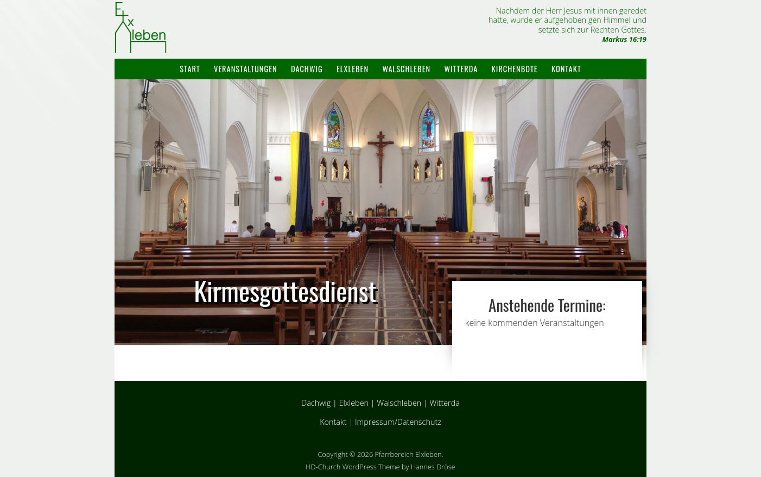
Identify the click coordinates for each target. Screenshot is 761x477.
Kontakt (566, 68)
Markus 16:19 (624, 39)
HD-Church (323, 467)
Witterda (461, 68)
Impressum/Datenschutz (398, 422)
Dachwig (307, 68)
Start (190, 68)
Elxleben (353, 68)
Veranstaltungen (245, 68)
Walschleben (406, 68)
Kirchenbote (515, 68)
